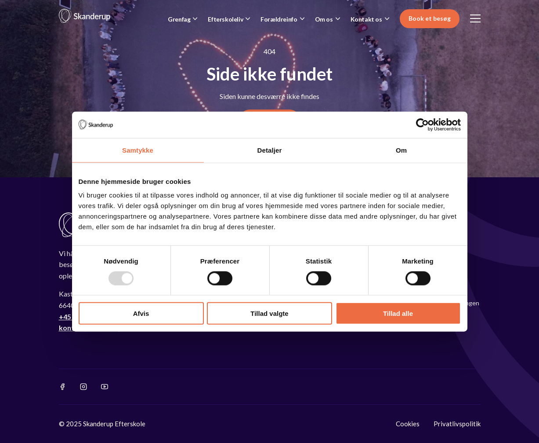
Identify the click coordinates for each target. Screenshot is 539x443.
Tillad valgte (269, 313)
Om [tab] (401, 150)
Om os (324, 19)
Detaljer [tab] (269, 150)
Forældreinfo (278, 19)
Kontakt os (366, 19)
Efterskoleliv (225, 19)
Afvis (141, 313)
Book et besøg (430, 18)
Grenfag (179, 19)
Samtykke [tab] (137, 150)
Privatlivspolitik (457, 424)
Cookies (408, 424)
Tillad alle (398, 313)
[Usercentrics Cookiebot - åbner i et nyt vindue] (422, 124)
